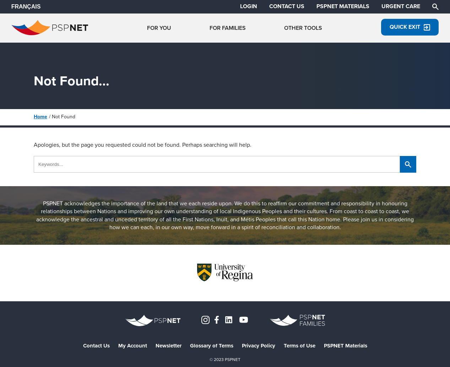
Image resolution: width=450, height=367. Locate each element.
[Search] (435, 6)
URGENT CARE (400, 6)
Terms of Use (299, 346)
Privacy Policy (258, 346)
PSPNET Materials (345, 346)
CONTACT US (286, 6)
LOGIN (248, 6)
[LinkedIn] (229, 319)
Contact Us (96, 346)
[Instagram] (205, 319)
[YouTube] (244, 319)
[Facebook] (217, 319)
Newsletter (168, 346)
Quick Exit (410, 27)
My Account (132, 346)
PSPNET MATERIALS (342, 6)
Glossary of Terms (211, 346)
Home (40, 116)
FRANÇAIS (26, 7)
